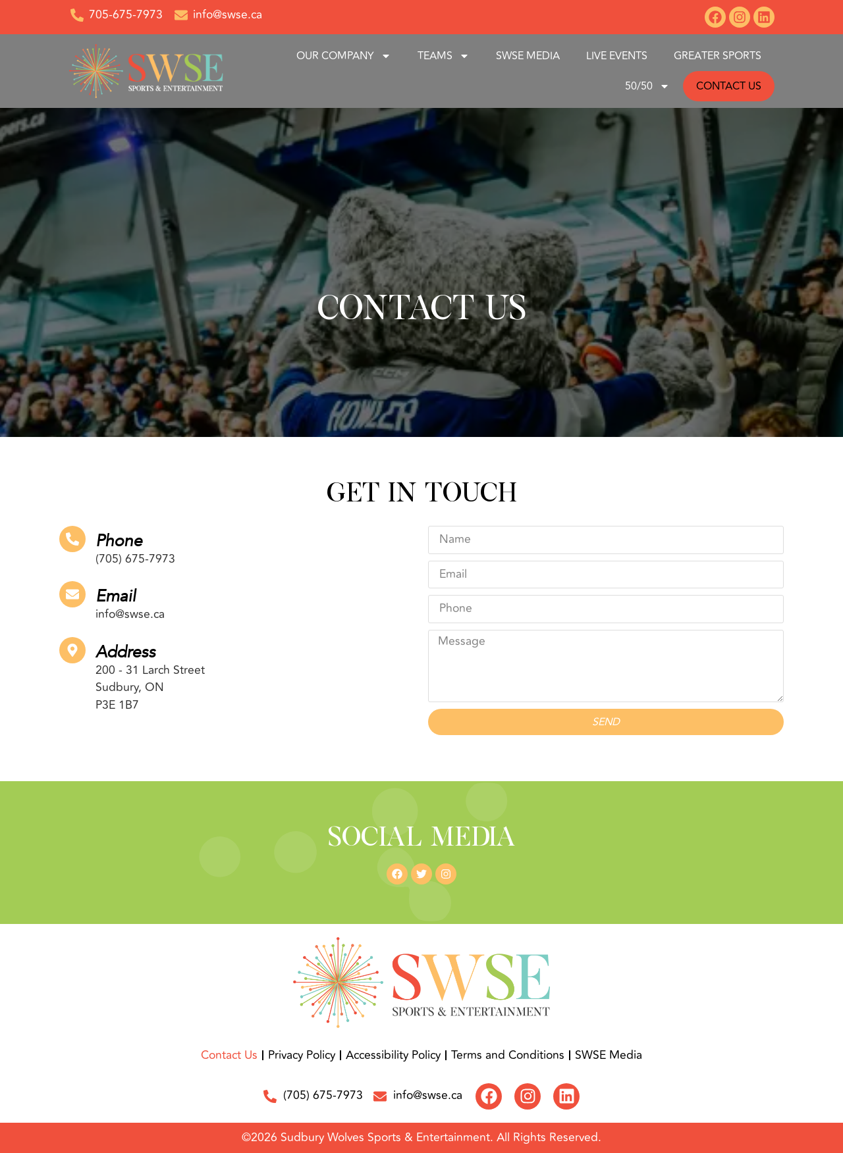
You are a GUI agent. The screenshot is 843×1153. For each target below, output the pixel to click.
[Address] (72, 650)
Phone (118, 541)
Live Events (616, 56)
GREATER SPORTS (717, 56)
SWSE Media (528, 56)
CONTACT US (728, 86)
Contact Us (229, 1055)
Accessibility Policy (393, 1055)
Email (115, 596)
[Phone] (72, 539)
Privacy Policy (301, 1055)
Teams (444, 56)
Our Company (343, 56)
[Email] (72, 594)
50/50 (647, 86)
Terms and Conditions (507, 1055)
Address (125, 652)
